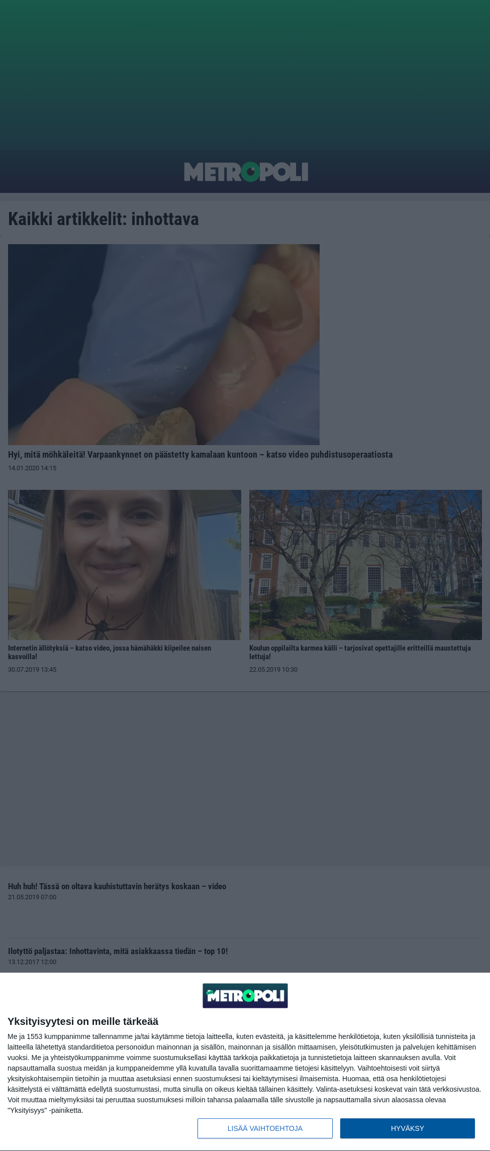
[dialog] (245, 1062)
